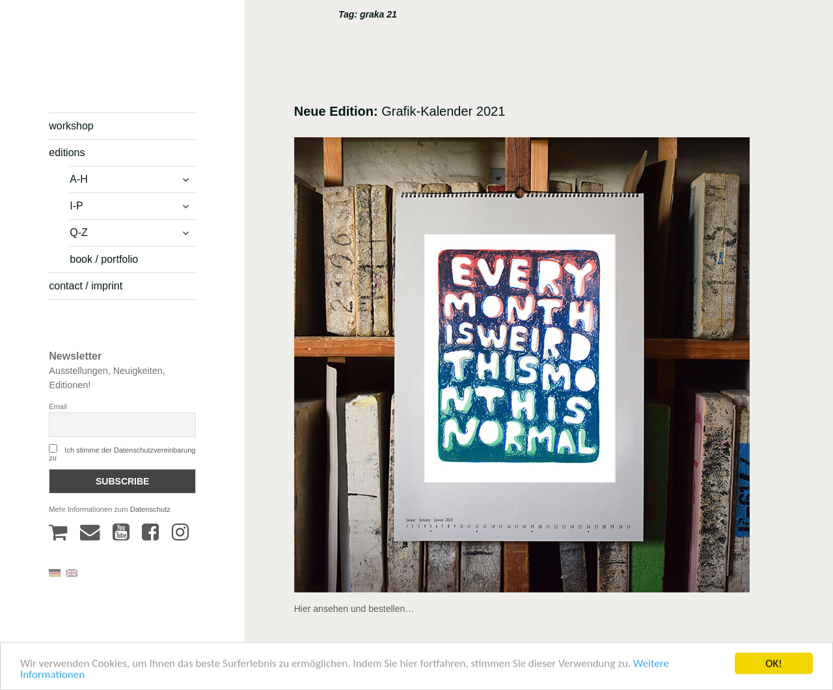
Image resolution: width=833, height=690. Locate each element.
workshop (71, 125)
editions (67, 152)
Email (58, 406)
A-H (79, 179)
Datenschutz (150, 509)
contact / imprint (85, 285)
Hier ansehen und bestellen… (354, 609)
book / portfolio (104, 259)
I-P (76, 205)
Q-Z (79, 232)
